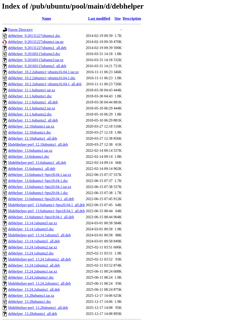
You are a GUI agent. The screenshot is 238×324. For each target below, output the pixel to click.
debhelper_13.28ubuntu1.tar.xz (31, 296)
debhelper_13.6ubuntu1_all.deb (31, 169)
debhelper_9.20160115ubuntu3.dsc (34, 54)
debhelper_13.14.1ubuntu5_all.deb (34, 241)
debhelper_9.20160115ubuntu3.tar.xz (35, 60)
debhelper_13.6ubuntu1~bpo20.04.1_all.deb (41, 199)
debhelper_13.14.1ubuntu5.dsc (31, 229)
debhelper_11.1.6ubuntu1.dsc (30, 96)
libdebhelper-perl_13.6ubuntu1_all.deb (37, 163)
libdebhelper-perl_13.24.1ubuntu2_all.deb (39, 259)
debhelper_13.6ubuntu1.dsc (28, 157)
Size (117, 18)
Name (46, 18)
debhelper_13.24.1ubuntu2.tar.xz (32, 247)
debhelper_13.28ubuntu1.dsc (29, 302)
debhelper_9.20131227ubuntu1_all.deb (37, 48)
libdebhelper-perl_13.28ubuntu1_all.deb (38, 308)
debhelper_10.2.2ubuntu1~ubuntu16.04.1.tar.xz (43, 72)
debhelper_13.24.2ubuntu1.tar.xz (32, 271)
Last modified (99, 18)
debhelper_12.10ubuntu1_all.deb (32, 138)
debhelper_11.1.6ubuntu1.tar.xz (31, 90)
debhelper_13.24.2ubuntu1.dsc (31, 277)
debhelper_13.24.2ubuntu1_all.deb (34, 289)
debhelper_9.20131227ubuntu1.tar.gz (36, 42)
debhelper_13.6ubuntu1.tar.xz (30, 150)
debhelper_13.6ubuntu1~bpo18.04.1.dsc (38, 181)
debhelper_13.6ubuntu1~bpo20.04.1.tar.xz (39, 187)
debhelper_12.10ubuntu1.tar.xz (31, 126)
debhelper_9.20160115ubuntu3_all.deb (37, 66)
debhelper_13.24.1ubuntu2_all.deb (34, 265)
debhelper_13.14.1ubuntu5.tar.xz (32, 223)
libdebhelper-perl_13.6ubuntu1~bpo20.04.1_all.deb (46, 205)
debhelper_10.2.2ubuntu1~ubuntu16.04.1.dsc (42, 78)
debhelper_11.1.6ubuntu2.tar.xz (31, 108)
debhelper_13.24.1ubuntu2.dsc (31, 253)
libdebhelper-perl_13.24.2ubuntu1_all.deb (39, 283)
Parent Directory (20, 30)
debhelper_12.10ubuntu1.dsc (29, 132)
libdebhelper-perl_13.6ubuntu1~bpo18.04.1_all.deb (46, 211)
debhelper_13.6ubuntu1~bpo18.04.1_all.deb (41, 217)
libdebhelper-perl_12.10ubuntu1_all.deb (38, 144)
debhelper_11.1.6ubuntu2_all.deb (33, 120)
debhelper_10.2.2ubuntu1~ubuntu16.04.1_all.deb (45, 84)
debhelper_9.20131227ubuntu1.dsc (34, 36)
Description (132, 18)
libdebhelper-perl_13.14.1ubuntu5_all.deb (39, 235)
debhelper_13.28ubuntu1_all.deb (32, 314)
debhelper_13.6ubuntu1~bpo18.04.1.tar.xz (39, 175)
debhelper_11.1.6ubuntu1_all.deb (33, 102)
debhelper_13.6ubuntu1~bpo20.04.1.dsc (38, 193)
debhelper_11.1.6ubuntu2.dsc (30, 114)
